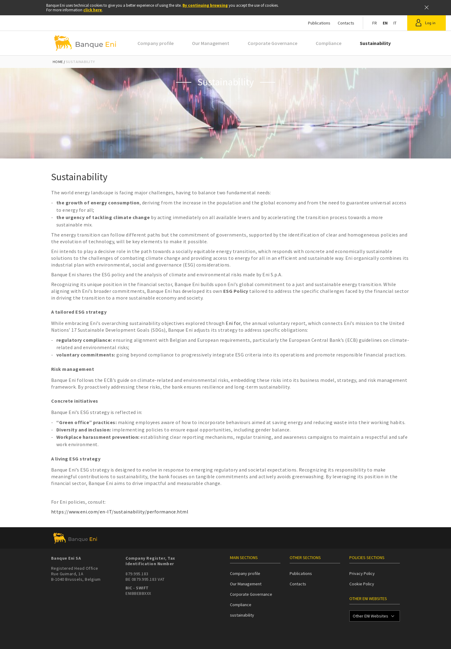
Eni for (233, 323)
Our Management (210, 43)
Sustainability (375, 43)
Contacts (346, 23)
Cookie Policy (361, 584)
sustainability (242, 615)
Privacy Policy (362, 573)
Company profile (155, 43)
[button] (426, 23)
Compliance (328, 43)
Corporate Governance (272, 43)
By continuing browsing (205, 5)
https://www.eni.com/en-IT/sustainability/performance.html (120, 512)
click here (92, 10)
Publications (319, 23)
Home (58, 61)
